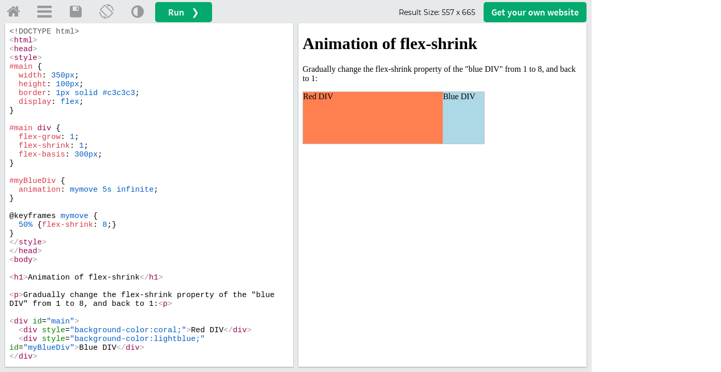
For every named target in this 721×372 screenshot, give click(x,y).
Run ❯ (183, 12)
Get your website (535, 12)
